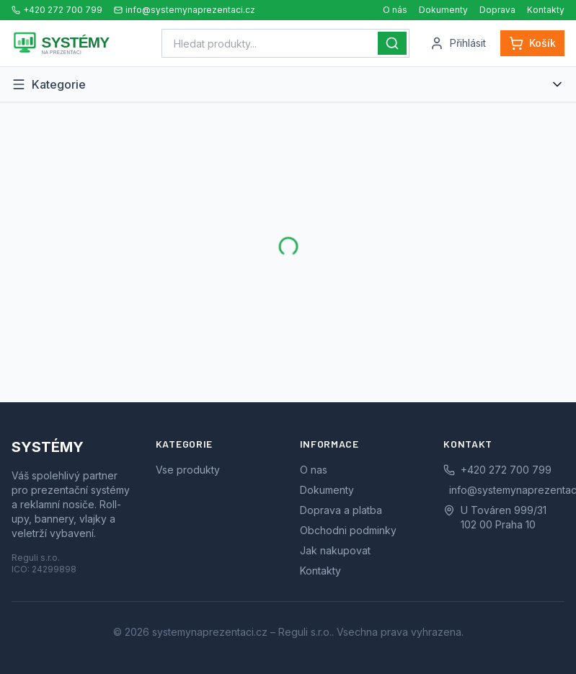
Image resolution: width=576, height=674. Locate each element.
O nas (313, 470)
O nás (395, 9)
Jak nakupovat (335, 550)
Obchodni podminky (348, 530)
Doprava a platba (341, 510)
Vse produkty (188, 470)
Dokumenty (443, 9)
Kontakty (545, 9)
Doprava (497, 9)
